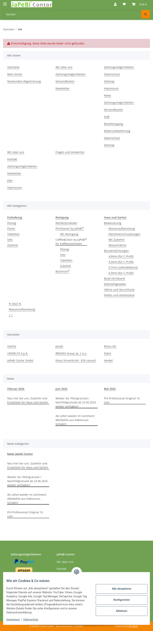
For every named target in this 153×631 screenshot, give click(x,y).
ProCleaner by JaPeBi (70, 228)
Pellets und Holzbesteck (119, 295)
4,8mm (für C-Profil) (121, 256)
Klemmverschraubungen (124, 234)
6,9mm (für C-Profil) (121, 273)
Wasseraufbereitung (122, 228)
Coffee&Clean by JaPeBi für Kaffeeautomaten (71, 241)
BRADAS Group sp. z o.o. (71, 353)
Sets (10, 239)
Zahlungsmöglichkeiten (70, 74)
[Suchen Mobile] (72, 14)
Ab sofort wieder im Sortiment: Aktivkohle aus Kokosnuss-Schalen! (75, 420)
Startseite (13, 67)
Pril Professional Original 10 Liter (122, 400)
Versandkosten (65, 81)
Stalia (107, 353)
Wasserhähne (117, 245)
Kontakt (12, 159)
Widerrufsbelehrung (117, 131)
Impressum (16, 619)
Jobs (10, 180)
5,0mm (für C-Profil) (121, 262)
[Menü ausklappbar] (5, 2)
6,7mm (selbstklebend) (123, 267)
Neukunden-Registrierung (24, 81)
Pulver (11, 228)
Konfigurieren (118, 599)
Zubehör (12, 245)
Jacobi (59, 346)
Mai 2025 (110, 389)
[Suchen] (145, 14)
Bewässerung (112, 223)
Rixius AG (110, 346)
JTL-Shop (133, 626)
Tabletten (13, 234)
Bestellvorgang (113, 124)
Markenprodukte (66, 223)
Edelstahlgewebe (115, 284)
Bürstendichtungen (116, 251)
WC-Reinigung (69, 234)
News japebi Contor (20, 454)
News (107, 95)
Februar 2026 (15, 389)
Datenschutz (33, 619)
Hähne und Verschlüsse (119, 289)
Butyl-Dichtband (114, 278)
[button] (115, 4)
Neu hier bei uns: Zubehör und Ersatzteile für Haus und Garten (27, 400)
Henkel (108, 360)
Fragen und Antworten (70, 152)
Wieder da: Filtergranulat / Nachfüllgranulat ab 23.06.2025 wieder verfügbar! (76, 402)
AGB (106, 117)
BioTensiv (63, 271)
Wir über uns (64, 67)
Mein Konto (14, 74)
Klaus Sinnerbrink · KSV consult (76, 360)
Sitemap (109, 81)
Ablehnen (118, 610)
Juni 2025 (61, 389)
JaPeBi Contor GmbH (20, 360)
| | (11, 315)
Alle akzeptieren (118, 588)
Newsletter (63, 88)
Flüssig (11, 223)
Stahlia (11, 346)
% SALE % (15, 304)
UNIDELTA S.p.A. (17, 353)
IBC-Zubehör (117, 239)
